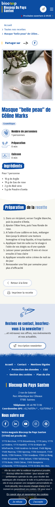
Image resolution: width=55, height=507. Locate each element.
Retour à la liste (17, 283)
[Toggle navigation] (51, 10)
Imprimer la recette (20, 292)
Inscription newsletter (27, 345)
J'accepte (38, 501)
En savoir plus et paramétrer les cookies (27, 494)
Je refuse (17, 501)
